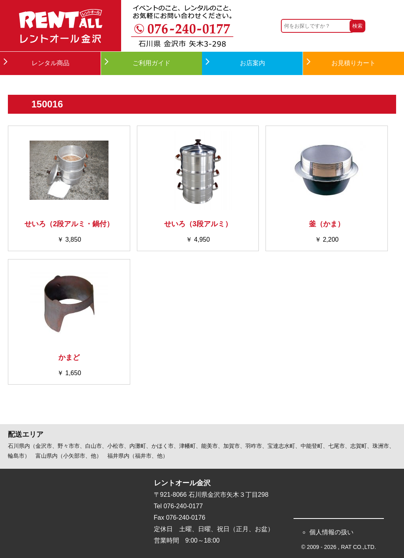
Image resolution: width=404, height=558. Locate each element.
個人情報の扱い (331, 532)
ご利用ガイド (151, 63)
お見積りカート (353, 63)
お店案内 (252, 63)
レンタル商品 (50, 63)
